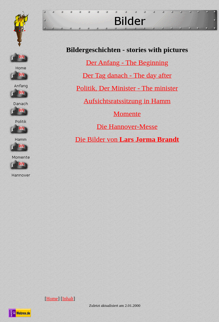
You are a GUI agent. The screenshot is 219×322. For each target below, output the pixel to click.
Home (52, 298)
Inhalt (67, 298)
